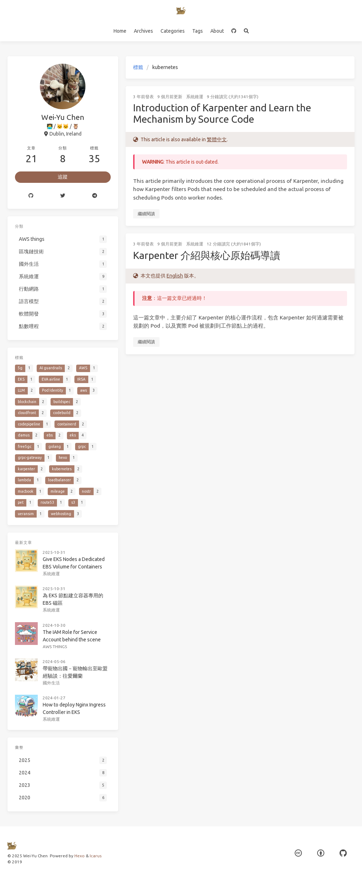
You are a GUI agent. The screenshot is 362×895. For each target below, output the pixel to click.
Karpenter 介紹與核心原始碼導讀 (206, 255)
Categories (173, 31)
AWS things (55, 640)
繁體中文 (217, 139)
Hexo (79, 855)
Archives (143, 31)
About (217, 31)
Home (120, 31)
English (175, 276)
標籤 (138, 67)
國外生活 (52, 675)
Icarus (95, 855)
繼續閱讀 (146, 213)
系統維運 (194, 96)
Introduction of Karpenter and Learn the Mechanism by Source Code (222, 113)
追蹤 (63, 177)
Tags (197, 31)
